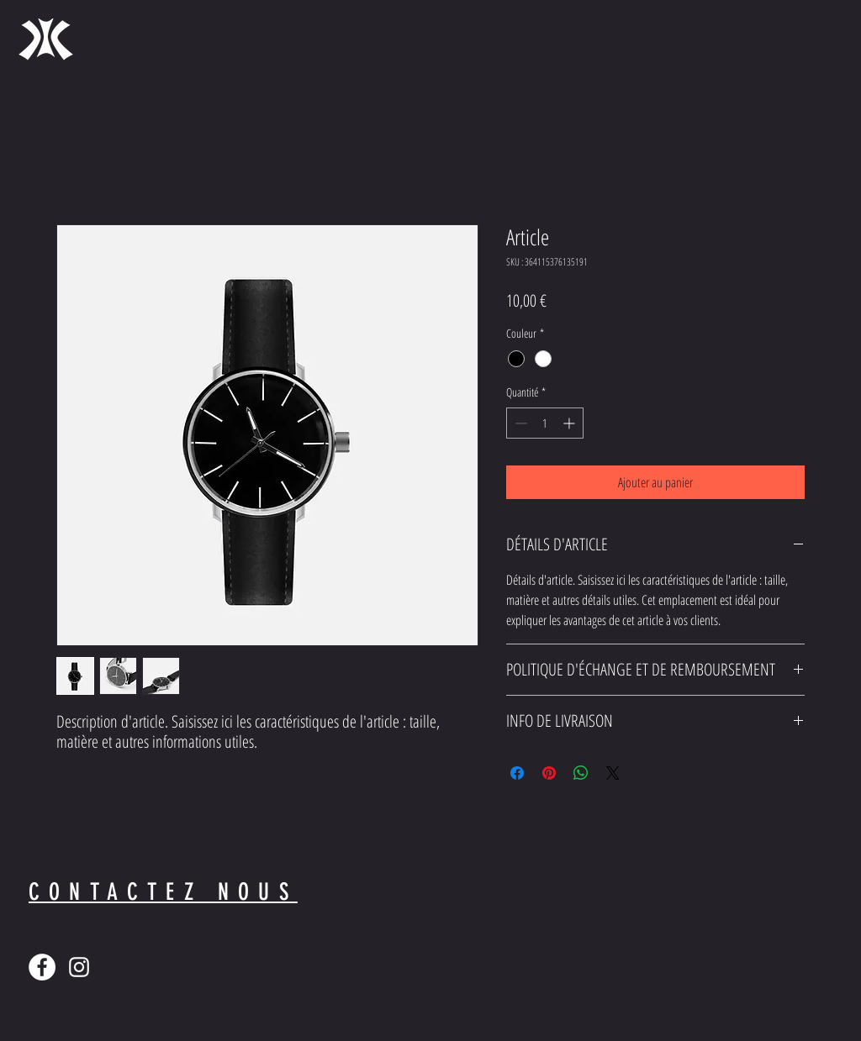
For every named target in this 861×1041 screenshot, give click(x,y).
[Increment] (570, 423)
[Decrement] (519, 423)
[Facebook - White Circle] (42, 967)
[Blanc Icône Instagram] (79, 967)
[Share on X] (613, 773)
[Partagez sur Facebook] (517, 773)
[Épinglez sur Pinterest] (549, 773)
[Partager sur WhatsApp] (581, 773)
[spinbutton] (545, 423)
